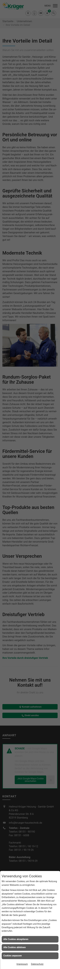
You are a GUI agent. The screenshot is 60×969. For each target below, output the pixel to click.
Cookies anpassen (12, 955)
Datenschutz (37, 964)
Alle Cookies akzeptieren (15, 939)
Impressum (22, 964)
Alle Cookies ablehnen (14, 947)
